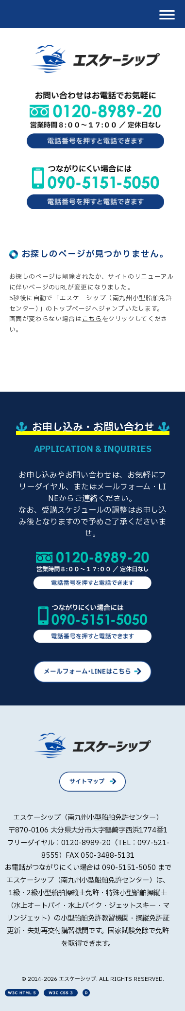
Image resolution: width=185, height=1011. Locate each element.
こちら (92, 319)
